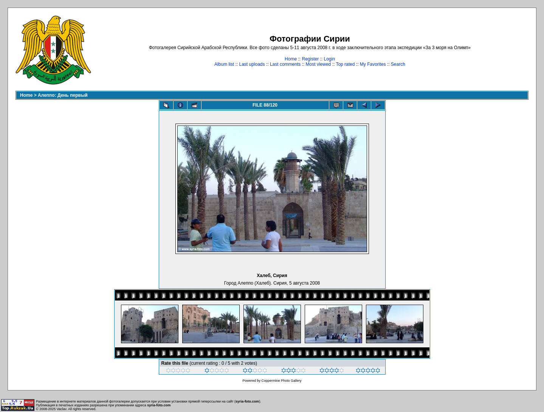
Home (291, 59)
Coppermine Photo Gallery (281, 381)
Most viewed (318, 64)
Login (329, 59)
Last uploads (252, 64)
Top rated (345, 64)
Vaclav (62, 409)
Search (398, 64)
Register (310, 59)
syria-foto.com (247, 401)
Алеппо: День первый (63, 95)
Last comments (285, 64)
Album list (224, 64)
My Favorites (373, 64)
